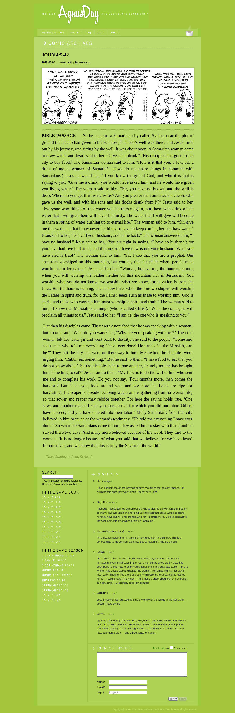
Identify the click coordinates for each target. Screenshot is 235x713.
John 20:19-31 (52, 502)
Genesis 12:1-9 (53, 570)
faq (89, 32)
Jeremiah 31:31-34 (55, 585)
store (101, 32)
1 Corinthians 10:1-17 (58, 555)
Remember (180, 648)
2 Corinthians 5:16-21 (58, 565)
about (115, 32)
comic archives (53, 32)
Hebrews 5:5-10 (53, 580)
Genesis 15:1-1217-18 (57, 575)
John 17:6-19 (51, 497)
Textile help (159, 648)
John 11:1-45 (51, 595)
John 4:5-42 (55, 54)
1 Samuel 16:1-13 (54, 560)
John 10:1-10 (51, 532)
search (76, 32)
